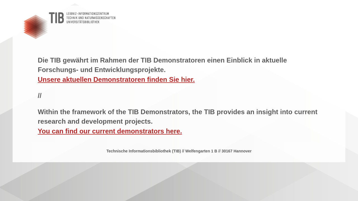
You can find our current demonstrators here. (110, 131)
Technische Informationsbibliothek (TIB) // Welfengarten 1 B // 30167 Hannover (178, 151)
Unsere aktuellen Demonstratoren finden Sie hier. (116, 79)
